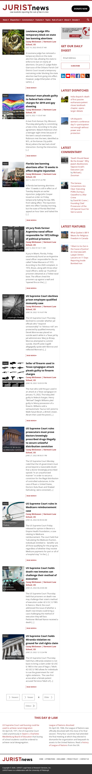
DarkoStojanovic (9, 522)
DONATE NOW (80, 8)
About (67, 20)
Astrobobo (12, 117)
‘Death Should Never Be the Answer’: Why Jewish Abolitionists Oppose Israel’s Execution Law (80, 164)
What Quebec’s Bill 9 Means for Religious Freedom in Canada (80, 235)
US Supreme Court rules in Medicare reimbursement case (41, 507)
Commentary (28, 20)
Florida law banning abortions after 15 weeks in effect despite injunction (42, 167)
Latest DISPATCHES (75, 90)
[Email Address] (75, 58)
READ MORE (31, 87)
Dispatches (15, 20)
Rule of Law (57, 20)
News (6, 20)
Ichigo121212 (10, 249)
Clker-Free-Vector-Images (13, 382)
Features (39, 20)
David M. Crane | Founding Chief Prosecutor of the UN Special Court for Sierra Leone (80, 206)
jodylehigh (12, 317)
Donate (75, 20)
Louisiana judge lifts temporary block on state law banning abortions (41, 35)
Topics (48, 20)
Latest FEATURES (73, 226)
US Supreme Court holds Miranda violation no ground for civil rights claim (42, 639)
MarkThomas (10, 657)
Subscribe (75, 66)
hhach (13, 52)
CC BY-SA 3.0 (15, 447)
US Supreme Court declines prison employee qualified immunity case (42, 299)
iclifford (6, 447)
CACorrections (9, 589)
